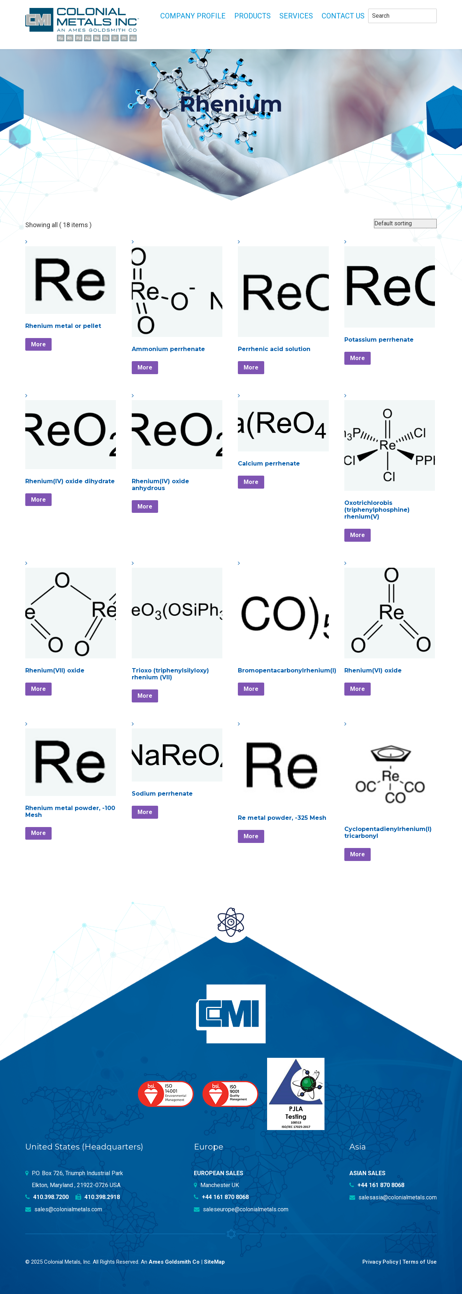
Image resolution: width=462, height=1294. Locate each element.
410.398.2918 (97, 1197)
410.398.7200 (47, 1197)
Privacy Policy (380, 1261)
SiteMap (214, 1261)
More (38, 344)
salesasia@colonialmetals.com (393, 1197)
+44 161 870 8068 (221, 1197)
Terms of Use (419, 1261)
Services (296, 16)
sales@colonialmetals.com (63, 1209)
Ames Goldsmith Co (174, 1261)
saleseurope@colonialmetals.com (241, 1209)
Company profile (193, 16)
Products (252, 16)
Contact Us (343, 16)
